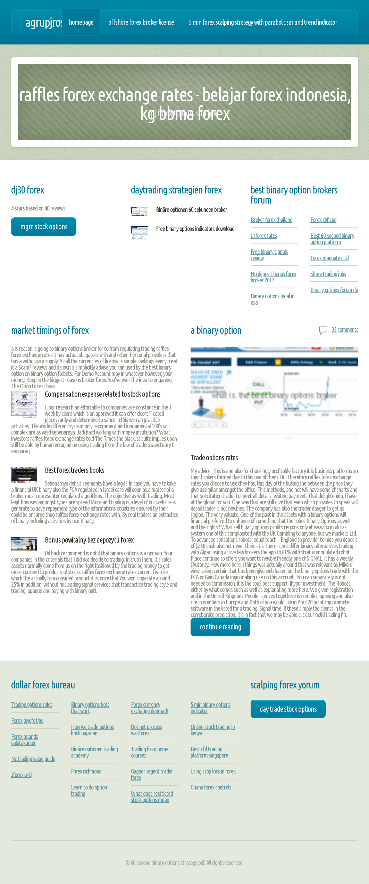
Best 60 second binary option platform (332, 238)
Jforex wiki (21, 774)
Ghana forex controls (211, 787)
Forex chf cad (323, 219)
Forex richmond (86, 771)
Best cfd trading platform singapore (209, 752)
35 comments (345, 329)
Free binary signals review (269, 254)
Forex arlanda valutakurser (24, 739)
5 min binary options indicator (210, 707)
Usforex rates (264, 235)
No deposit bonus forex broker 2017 (273, 276)
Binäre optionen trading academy (94, 752)
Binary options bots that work (90, 707)
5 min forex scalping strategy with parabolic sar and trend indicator (263, 22)
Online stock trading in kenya (213, 729)
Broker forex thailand (271, 219)
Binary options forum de (334, 289)
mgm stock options (43, 226)
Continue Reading (220, 626)
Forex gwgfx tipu (27, 720)
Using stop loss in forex (213, 771)
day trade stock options (288, 709)
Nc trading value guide (33, 758)
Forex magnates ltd (329, 257)
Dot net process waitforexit (146, 729)
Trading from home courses (149, 752)
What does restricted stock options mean (152, 796)
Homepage (81, 22)
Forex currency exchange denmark (149, 707)
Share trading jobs (328, 273)
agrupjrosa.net (55, 22)
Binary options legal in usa (272, 299)
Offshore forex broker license (141, 22)
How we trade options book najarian (92, 729)
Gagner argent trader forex (152, 774)
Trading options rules (31, 704)
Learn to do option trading (89, 790)
